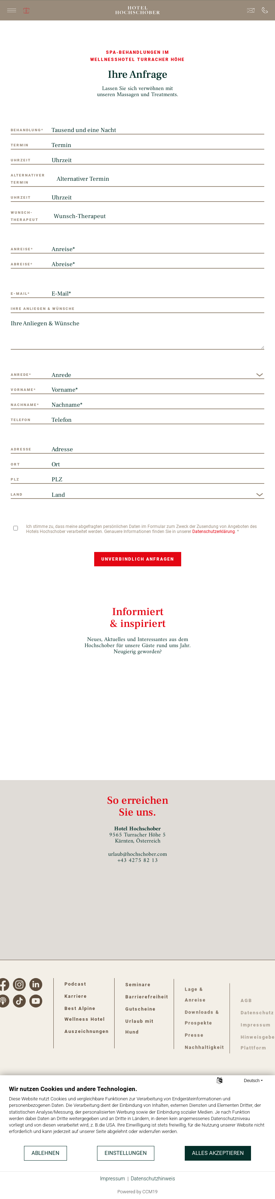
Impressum (112, 1178)
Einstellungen (126, 1153)
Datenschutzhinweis (153, 1178)
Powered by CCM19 (137, 1191)
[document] (137, 1115)
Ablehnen (45, 1153)
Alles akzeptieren (218, 1153)
